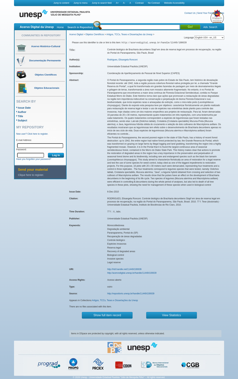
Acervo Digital (76, 34)
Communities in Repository (41, 35)
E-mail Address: (24, 140)
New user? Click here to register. (32, 134)
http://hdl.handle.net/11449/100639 (124, 269)
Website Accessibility (174, 3)
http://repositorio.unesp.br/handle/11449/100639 (130, 293)
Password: (21, 149)
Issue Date (24, 107)
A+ (117, 3)
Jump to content (61, 3)
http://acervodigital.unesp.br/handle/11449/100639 (132, 273)
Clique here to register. (31, 174)
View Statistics (171, 315)
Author (22, 111)
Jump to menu (81, 3)
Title (20, 116)
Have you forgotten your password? (33, 159)
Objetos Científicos (94, 34)
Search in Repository (80, 27)
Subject (22, 120)
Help (222, 13)
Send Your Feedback (207, 13)
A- (124, 3)
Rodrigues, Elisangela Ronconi (122, 59)
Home (60, 27)
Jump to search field (102, 3)
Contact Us (189, 13)
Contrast (139, 3)
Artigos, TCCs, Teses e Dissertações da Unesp (129, 34)
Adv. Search (210, 27)
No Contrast (154, 3)
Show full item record (107, 315)
